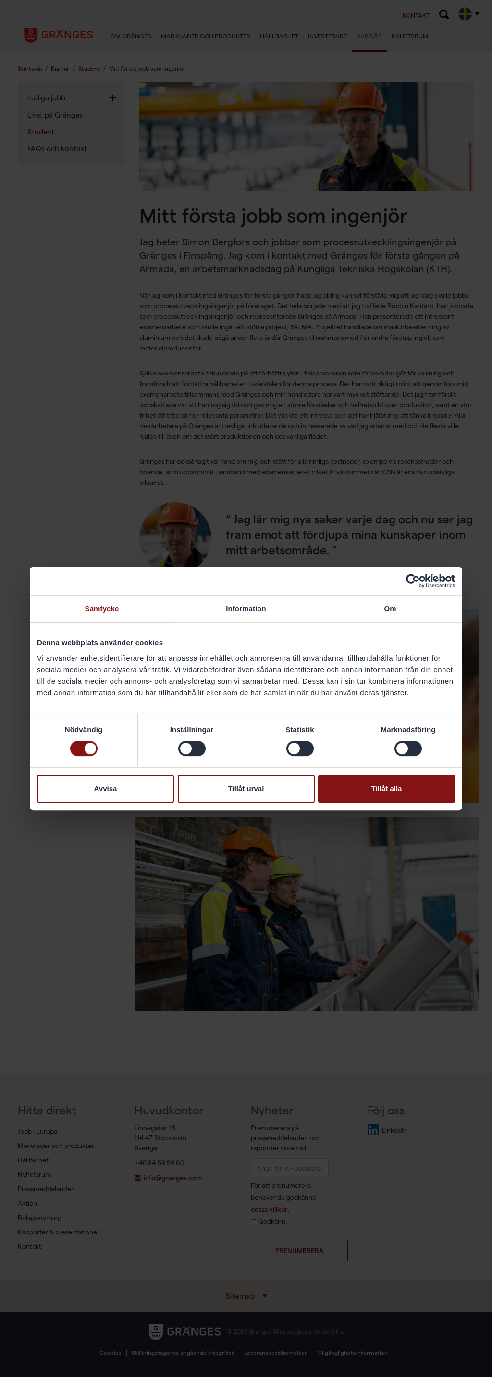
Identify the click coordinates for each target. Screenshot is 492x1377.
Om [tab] (390, 608)
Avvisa (105, 789)
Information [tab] (246, 608)
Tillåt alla (386, 789)
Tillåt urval (246, 789)
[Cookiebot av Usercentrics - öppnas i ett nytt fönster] (413, 581)
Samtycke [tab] (102, 608)
